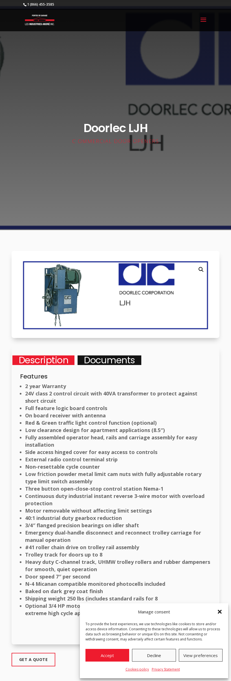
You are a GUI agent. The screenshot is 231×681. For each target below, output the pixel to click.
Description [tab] (44, 360)
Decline (154, 655)
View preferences (200, 655)
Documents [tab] (109, 360)
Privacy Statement (166, 669)
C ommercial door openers (115, 141)
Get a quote (33, 659)
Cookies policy (137, 669)
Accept (107, 655)
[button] (220, 612)
